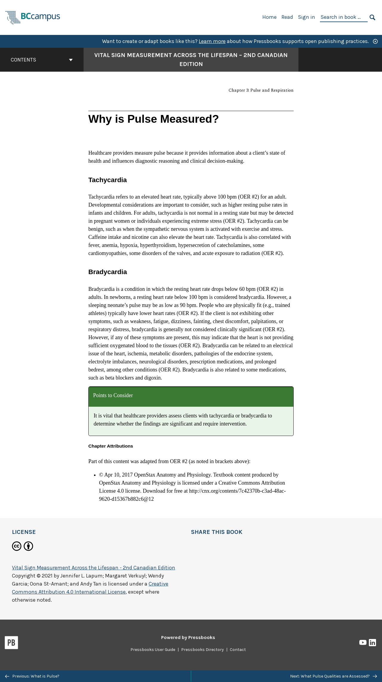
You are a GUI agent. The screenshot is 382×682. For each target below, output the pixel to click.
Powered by (188, 637)
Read (287, 17)
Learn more (212, 41)
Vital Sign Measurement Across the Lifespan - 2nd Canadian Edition (93, 567)
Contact (238, 649)
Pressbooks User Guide (152, 649)
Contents (42, 59)
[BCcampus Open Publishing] (33, 17)
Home (269, 17)
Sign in (306, 17)
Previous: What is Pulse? (32, 676)
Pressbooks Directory (202, 649)
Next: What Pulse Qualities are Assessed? (333, 676)
